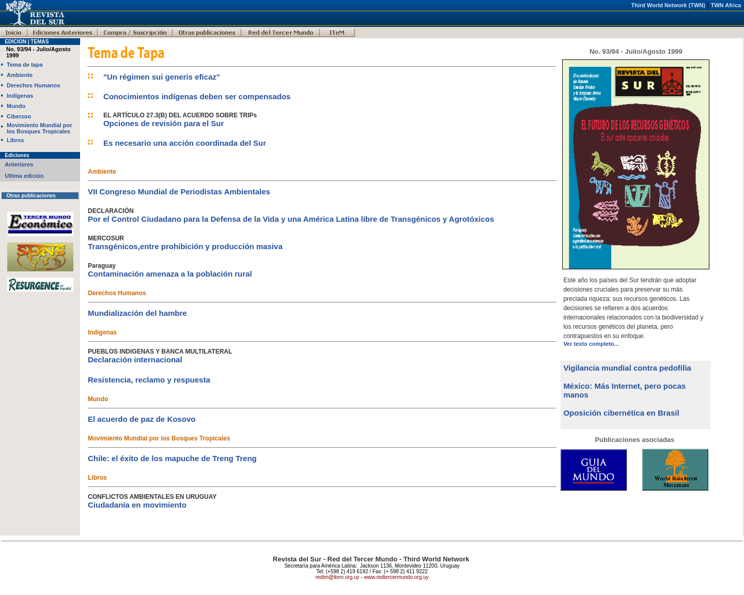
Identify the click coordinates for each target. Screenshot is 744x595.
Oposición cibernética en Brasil (621, 412)
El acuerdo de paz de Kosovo (141, 419)
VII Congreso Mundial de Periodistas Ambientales (179, 191)
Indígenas (20, 96)
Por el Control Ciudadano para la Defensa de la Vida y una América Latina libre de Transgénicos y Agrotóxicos (291, 219)
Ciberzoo (19, 116)
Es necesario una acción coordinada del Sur (184, 143)
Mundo (16, 106)
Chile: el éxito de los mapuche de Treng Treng (172, 458)
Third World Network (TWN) (668, 5)
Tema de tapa (25, 65)
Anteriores (19, 164)
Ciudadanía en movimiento (137, 504)
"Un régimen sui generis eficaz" (161, 76)
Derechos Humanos (33, 85)
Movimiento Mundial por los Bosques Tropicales (39, 128)
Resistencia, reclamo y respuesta (149, 379)
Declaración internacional (135, 359)
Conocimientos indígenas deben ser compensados (197, 96)
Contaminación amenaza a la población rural (170, 273)
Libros (15, 140)
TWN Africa (726, 5)
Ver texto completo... (591, 344)
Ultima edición (24, 176)
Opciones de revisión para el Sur (163, 123)
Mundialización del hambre (137, 313)
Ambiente (20, 75)
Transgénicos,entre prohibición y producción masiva (185, 246)
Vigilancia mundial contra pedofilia (627, 367)
